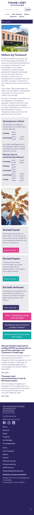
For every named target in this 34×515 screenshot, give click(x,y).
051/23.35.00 (10, 413)
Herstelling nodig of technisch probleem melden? (17, 325)
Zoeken (28, 9)
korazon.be (28, 509)
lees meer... (5, 372)
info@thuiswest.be (9, 416)
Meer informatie (11, 250)
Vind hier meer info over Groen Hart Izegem (17, 335)
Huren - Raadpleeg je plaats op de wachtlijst (17, 316)
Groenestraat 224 (9, 408)
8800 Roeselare (8, 410)
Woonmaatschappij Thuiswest (14, 406)
